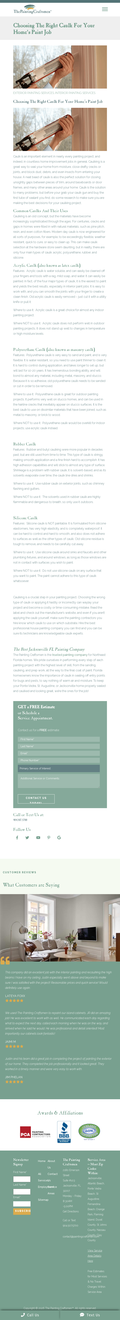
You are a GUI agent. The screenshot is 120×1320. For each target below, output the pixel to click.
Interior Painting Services (75, 93)
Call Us (30, 1315)
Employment (46, 1186)
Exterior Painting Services (33, 93)
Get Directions (71, 1211)
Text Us (90, 1315)
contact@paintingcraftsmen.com (81, 1236)
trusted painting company (69, 655)
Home (42, 1161)
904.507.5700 (70, 1225)
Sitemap (43, 1199)
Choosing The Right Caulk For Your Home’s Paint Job (58, 102)
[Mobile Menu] (105, 9)
